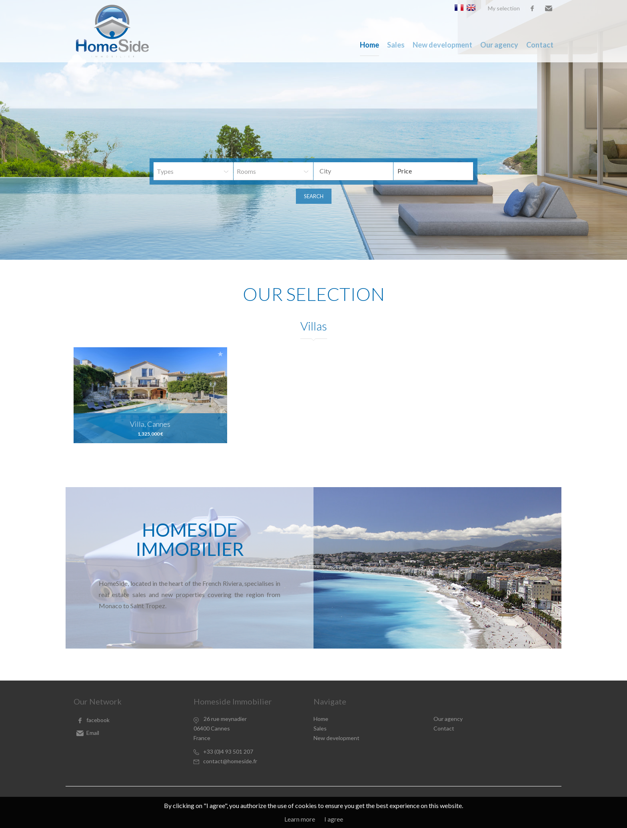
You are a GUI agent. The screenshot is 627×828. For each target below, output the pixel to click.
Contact (539, 44)
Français (459, 7)
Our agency (499, 44)
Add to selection (220, 353)
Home (369, 44)
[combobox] (353, 171)
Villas (313, 325)
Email (548, 8)
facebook (532, 8)
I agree (333, 819)
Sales (396, 44)
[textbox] (359, 171)
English (471, 7)
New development (442, 44)
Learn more (299, 819)
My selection (504, 8)
